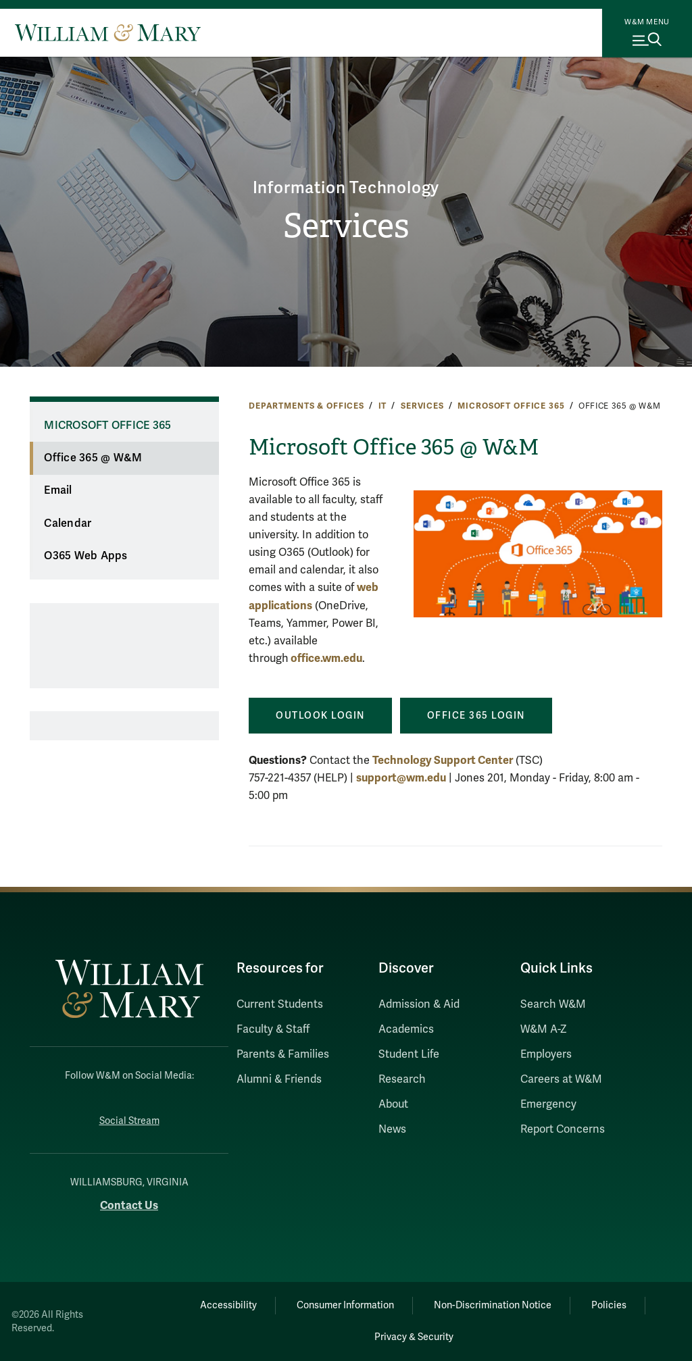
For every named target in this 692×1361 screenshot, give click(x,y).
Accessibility (228, 1305)
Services (346, 226)
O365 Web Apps (85, 556)
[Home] (108, 32)
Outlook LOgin (320, 715)
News (392, 1129)
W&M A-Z (543, 1029)
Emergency (548, 1104)
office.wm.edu (325, 658)
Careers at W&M (561, 1079)
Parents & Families (283, 1054)
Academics (406, 1029)
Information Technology (346, 188)
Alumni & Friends (279, 1079)
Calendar (67, 523)
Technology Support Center (442, 760)
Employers (546, 1054)
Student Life (408, 1054)
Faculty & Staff (273, 1029)
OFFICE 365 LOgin (476, 715)
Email (58, 490)
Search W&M (553, 1004)
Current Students (280, 1004)
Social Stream (129, 1121)
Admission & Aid (419, 1004)
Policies (608, 1305)
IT (382, 406)
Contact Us (129, 1205)
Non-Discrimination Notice (492, 1305)
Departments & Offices (306, 406)
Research (402, 1079)
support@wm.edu (401, 778)
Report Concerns (562, 1129)
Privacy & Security (413, 1337)
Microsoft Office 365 (511, 406)
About (393, 1104)
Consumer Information (345, 1305)
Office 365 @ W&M (93, 458)
